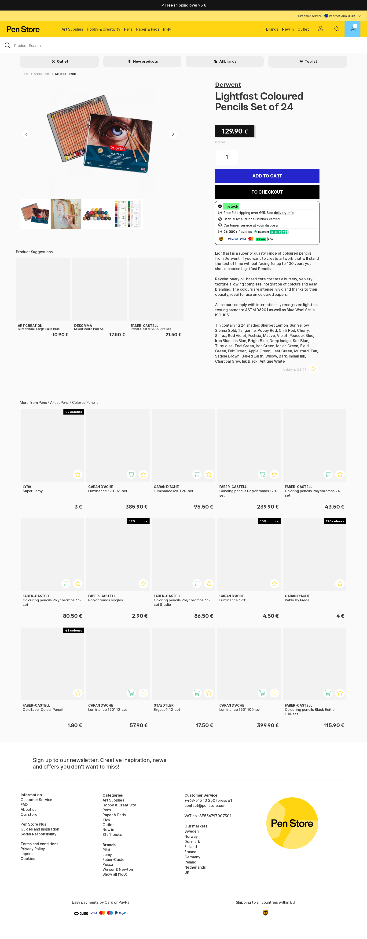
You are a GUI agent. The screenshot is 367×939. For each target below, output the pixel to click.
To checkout (267, 192)
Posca (108, 864)
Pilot (106, 849)
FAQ (24, 804)
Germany (192, 857)
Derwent (228, 84)
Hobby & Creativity (103, 29)
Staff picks (112, 834)
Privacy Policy (33, 848)
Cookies (28, 858)
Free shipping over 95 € (183, 5)
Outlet (303, 29)
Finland (190, 846)
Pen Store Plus (33, 824)
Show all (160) (115, 874)
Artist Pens (41, 74)
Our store (29, 814)
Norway (191, 836)
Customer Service (36, 799)
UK (186, 872)
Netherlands (195, 867)
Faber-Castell (114, 859)
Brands (272, 29)
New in (288, 29)
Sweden (191, 831)
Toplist (310, 61)
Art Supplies (72, 29)
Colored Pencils (66, 74)
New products (145, 61)
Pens (128, 29)
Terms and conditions (39, 843)
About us (28, 809)
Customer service (309, 16)
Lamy (107, 854)
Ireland (190, 862)
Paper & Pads (147, 29)
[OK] (183, 45)
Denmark (192, 841)
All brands (228, 61)
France (190, 851)
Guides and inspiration (40, 829)
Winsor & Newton (118, 869)
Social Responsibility (38, 834)
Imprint (27, 853)
